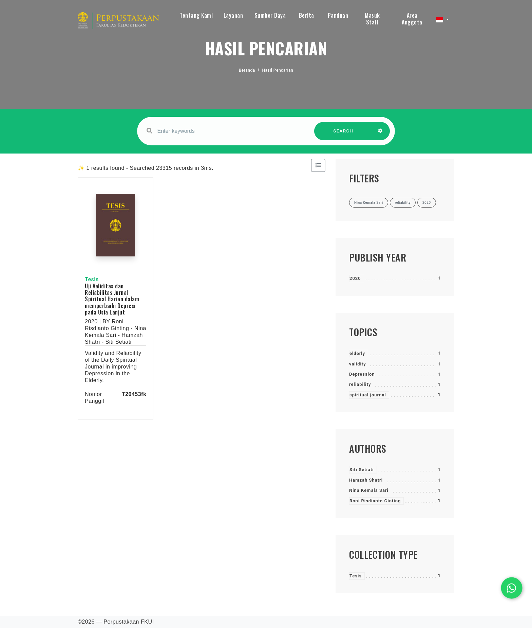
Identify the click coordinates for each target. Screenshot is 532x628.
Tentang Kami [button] (196, 15)
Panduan (338, 15)
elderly (357, 353)
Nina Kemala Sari (368, 490)
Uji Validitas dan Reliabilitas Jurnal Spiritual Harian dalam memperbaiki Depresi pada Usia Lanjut (112, 299)
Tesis (355, 575)
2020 (355, 278)
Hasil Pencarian (277, 70)
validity (357, 363)
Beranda (247, 70)
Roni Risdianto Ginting (375, 500)
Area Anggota (412, 18)
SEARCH (343, 134)
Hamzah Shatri (366, 480)
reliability (360, 384)
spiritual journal (367, 394)
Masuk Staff (372, 18)
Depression (362, 374)
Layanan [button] (233, 15)
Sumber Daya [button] (270, 15)
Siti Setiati (361, 469)
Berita (306, 15)
